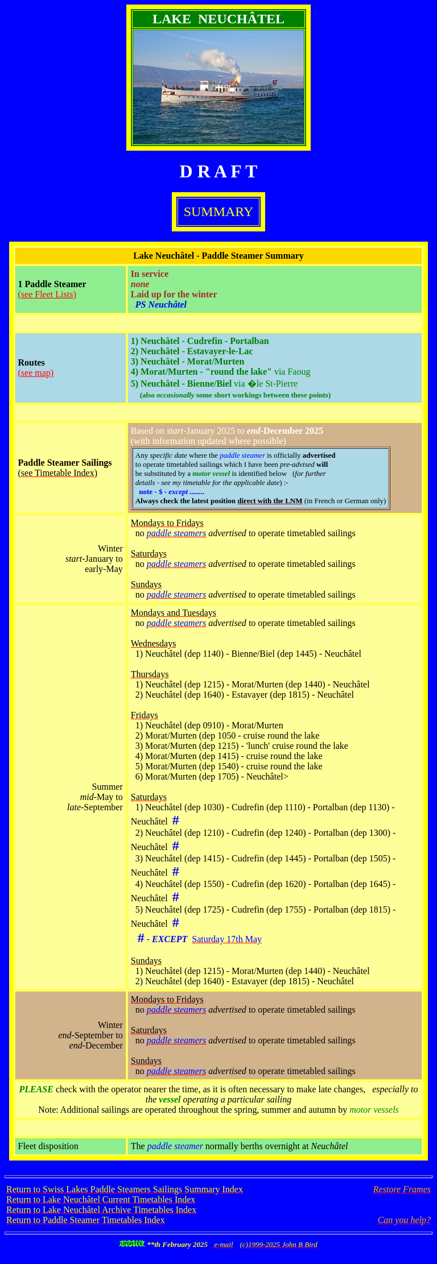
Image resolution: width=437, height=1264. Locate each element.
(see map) (36, 373)
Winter (110, 548)
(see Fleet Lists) (47, 294)
